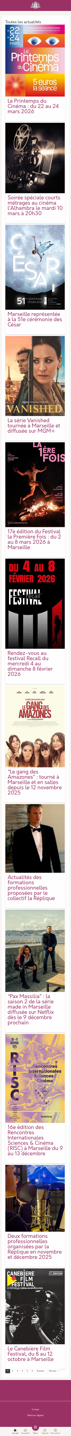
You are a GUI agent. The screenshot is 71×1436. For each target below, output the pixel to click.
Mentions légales (35, 1415)
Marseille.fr (55, 1431)
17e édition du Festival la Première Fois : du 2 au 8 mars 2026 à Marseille (34, 539)
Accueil (15, 1431)
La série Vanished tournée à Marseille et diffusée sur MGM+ (34, 426)
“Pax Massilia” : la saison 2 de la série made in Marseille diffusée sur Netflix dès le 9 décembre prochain (31, 1010)
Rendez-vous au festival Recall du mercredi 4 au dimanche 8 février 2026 (30, 664)
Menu (35, 1431)
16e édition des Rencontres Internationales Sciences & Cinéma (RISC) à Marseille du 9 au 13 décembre (35, 1141)
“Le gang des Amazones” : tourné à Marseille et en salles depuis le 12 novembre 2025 (35, 783)
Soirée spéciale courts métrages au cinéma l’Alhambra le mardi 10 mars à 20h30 (35, 205)
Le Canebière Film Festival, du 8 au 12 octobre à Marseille (31, 1354)
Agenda (45, 1431)
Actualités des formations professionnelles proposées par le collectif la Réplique (31, 888)
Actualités (25, 1431)
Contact (35, 1410)
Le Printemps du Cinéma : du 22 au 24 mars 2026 (33, 107)
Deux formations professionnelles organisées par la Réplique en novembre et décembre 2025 (35, 1247)
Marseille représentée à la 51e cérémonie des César (35, 320)
